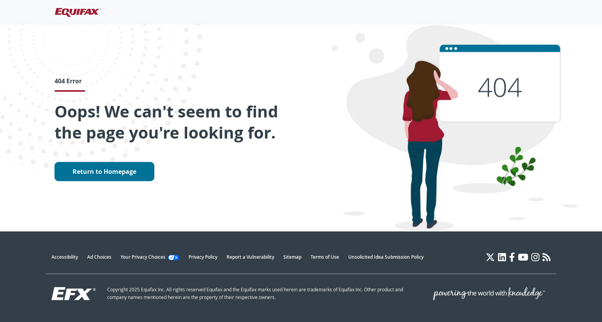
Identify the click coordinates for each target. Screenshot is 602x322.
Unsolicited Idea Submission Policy (385, 257)
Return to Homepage (104, 171)
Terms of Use (325, 257)
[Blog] (546, 257)
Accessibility (64, 257)
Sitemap (292, 257)
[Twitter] (490, 257)
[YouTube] (523, 257)
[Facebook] (512, 257)
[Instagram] (535, 257)
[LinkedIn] (502, 257)
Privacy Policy (203, 257)
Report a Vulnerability (250, 257)
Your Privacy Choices (150, 257)
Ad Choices (99, 257)
